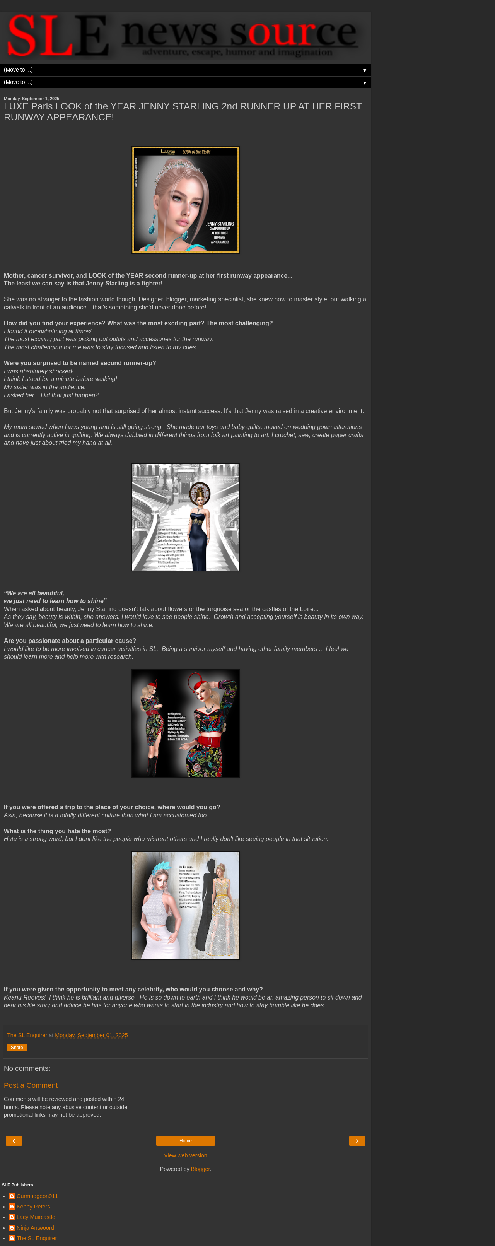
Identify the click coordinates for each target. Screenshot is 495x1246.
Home (185, 1140)
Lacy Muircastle (36, 1217)
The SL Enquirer (37, 1238)
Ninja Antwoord (35, 1228)
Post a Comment (31, 1085)
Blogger (200, 1169)
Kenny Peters (33, 1206)
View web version (185, 1155)
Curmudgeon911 (37, 1196)
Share (17, 1047)
